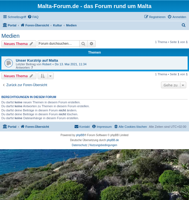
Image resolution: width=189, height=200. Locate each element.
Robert (46, 64)
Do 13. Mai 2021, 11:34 (70, 64)
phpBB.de (113, 140)
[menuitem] (33, 17)
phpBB (80, 135)
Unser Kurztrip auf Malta (37, 60)
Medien (10, 36)
